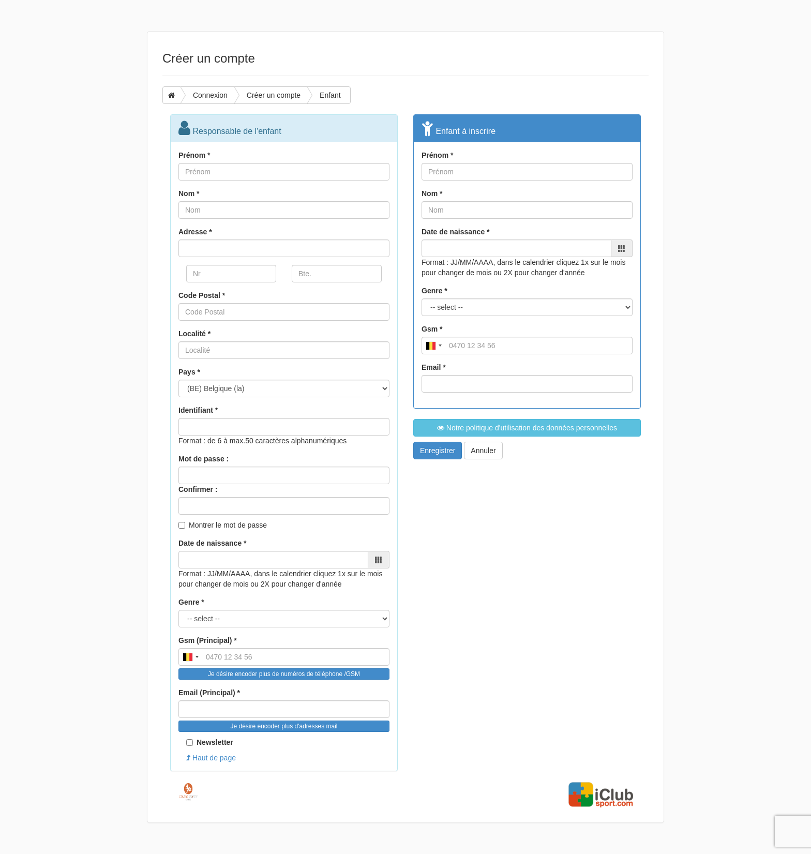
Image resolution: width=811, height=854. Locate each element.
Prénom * (194, 155)
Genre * (191, 602)
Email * (434, 367)
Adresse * (195, 232)
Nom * (188, 193)
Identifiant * (198, 410)
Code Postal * (201, 295)
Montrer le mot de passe (228, 525)
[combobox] (190, 657)
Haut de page (211, 758)
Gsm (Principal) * (207, 640)
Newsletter (209, 742)
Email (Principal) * (209, 692)
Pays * (189, 372)
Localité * (194, 333)
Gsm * (432, 329)
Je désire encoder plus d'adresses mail (283, 726)
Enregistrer (437, 450)
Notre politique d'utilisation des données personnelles (527, 428)
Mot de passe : (203, 459)
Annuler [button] (483, 450)
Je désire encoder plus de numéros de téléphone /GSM (284, 674)
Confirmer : (197, 489)
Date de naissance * (212, 543)
